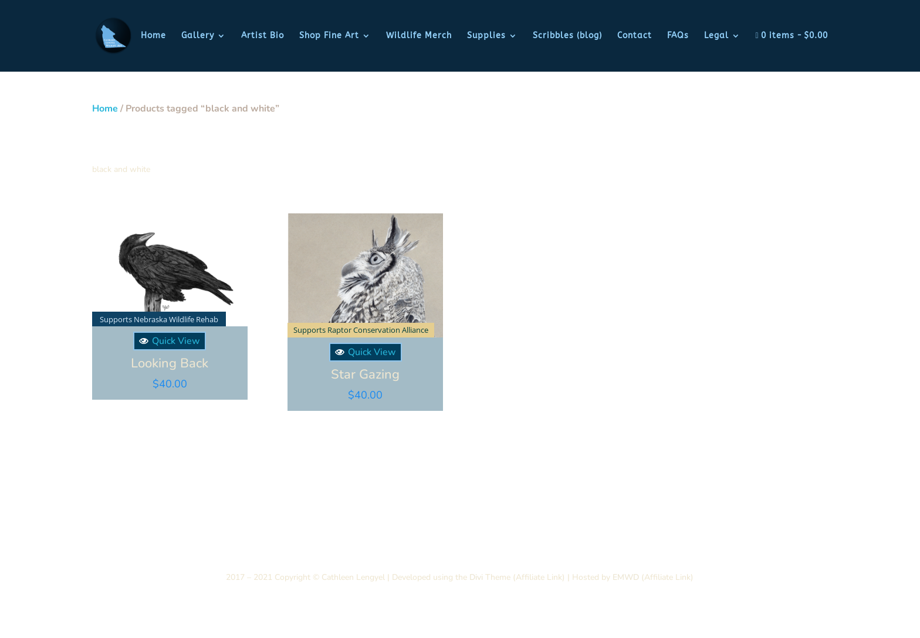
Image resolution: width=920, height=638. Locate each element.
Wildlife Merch (419, 36)
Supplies (486, 36)
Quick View (168, 339)
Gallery (197, 36)
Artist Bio (262, 36)
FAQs (678, 36)
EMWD (626, 575)
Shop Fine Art (329, 36)
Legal (716, 36)
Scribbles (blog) (567, 36)
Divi (475, 575)
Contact (634, 36)
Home (153, 36)
